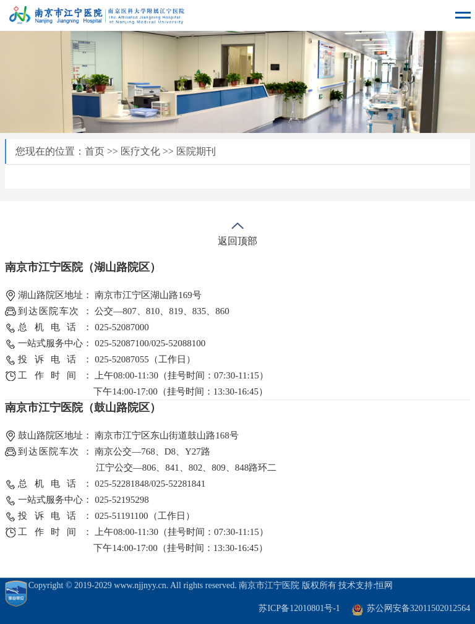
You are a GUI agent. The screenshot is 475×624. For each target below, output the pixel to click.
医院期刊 (196, 151)
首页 (95, 151)
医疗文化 (140, 151)
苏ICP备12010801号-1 (299, 608)
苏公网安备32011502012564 (418, 608)
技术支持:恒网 (365, 585)
